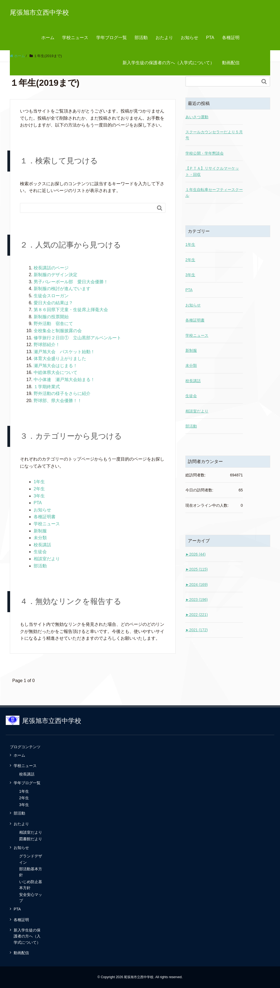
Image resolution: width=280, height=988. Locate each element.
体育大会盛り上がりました (60, 358)
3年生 (39, 496)
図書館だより (30, 839)
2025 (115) (196, 569)
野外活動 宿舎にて (53, 323)
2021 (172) (196, 630)
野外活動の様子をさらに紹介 (62, 393)
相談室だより (47, 558)
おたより (164, 37)
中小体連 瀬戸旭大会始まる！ (64, 379)
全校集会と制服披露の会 (58, 330)
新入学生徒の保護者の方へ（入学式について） (168, 62)
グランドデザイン (30, 859)
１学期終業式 (47, 386)
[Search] (87, 208)
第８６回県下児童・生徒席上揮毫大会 (71, 309)
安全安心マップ (30, 897)
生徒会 (40, 551)
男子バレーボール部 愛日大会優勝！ (71, 281)
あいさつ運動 (196, 117)
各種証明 (231, 37)
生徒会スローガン (51, 295)
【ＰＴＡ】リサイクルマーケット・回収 (212, 171)
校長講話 (42, 544)
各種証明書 (45, 516)
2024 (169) (196, 584)
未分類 (40, 537)
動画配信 (231, 62)
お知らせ (189, 37)
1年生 (39, 481)
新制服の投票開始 (51, 316)
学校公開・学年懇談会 (204, 153)
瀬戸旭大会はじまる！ (55, 365)
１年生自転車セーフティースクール (214, 192)
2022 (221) (196, 614)
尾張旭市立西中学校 (39, 12)
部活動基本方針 (30, 872)
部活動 (141, 37)
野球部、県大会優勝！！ (58, 400)
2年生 (39, 488)
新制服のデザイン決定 (55, 274)
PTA (210, 37)
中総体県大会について (55, 372)
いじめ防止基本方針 (30, 885)
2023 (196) (196, 599)
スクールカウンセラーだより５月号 (214, 135)
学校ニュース (75, 37)
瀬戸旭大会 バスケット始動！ (64, 351)
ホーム (47, 37)
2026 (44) (195, 554)
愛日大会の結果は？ (53, 302)
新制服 (40, 531)
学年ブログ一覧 (111, 37)
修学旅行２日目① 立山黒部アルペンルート (77, 337)
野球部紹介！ (47, 344)
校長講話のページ (51, 268)
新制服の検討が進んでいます (62, 288)
